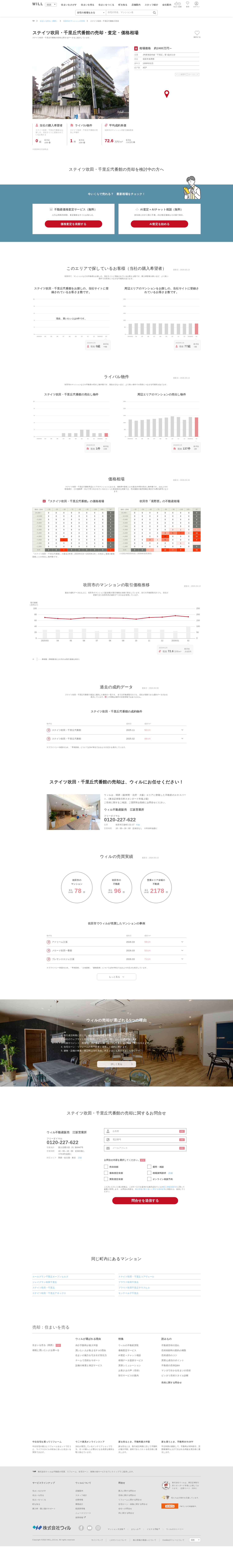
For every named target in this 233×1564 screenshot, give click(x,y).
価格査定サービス (127, 1350)
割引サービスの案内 (128, 1375)
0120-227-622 (120, 819)
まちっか (135, 1529)
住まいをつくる (106, 5)
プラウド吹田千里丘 (128, 1282)
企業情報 (79, 1500)
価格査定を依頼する (73, 224)
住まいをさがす (69, 5)
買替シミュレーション (129, 1365)
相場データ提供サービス (130, 1360)
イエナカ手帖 (152, 1529)
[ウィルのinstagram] (98, 1528)
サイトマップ (97, 1540)
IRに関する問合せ (126, 1513)
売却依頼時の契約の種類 (173, 1350)
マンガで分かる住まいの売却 (176, 1370)
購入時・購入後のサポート (44, 1509)
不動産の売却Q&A (170, 1365)
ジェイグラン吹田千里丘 (44, 1282)
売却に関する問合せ (171, 1382)
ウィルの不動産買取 (128, 1345)
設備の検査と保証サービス (88, 1365)
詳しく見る (116, 1064)
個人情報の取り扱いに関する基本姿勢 (150, 1189)
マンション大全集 (115, 1529)
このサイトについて (118, 1540)
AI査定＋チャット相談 (129, 1355)
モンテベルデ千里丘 (128, 1293)
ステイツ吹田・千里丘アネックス (49, 1293)
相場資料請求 (159, 1173)
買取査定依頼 (116, 1179)
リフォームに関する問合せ (130, 1500)
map (138, 825)
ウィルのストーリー (175, 1529)
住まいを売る (87, 5)
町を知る (122, 5)
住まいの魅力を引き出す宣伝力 (91, 1355)
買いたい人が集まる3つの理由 (90, 1350)
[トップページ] (37, 4)
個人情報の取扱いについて (144, 1540)
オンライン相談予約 (163, 1179)
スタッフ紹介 (151, 5)
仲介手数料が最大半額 (86, 1345)
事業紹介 (79, 1504)
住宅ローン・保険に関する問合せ (133, 1504)
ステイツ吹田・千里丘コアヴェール (136, 1276)
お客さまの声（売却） (129, 1370)
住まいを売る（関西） (46, 1345)
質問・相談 (158, 1167)
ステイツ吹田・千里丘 (43, 1287)
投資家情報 (80, 1509)
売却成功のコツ (169, 1355)
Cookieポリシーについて (173, 1540)
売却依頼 (113, 1167)
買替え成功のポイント (172, 1360)
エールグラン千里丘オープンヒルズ (50, 1276)
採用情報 (80, 1517)
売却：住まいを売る (51, 1327)
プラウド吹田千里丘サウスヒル (134, 1287)
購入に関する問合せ (127, 1491)
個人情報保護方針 (170, 1187)
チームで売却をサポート (87, 1360)
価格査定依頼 (116, 1173)
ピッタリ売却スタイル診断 (174, 1375)
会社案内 (166, 5)
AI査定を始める (159, 224)
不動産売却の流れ (170, 1345)
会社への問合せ (125, 1509)
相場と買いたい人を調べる (45, 1350)
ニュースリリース (83, 1513)
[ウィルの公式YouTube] (90, 1528)
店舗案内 (136, 5)
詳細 (80, 1193)
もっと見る (115, 977)
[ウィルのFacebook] (81, 1528)
